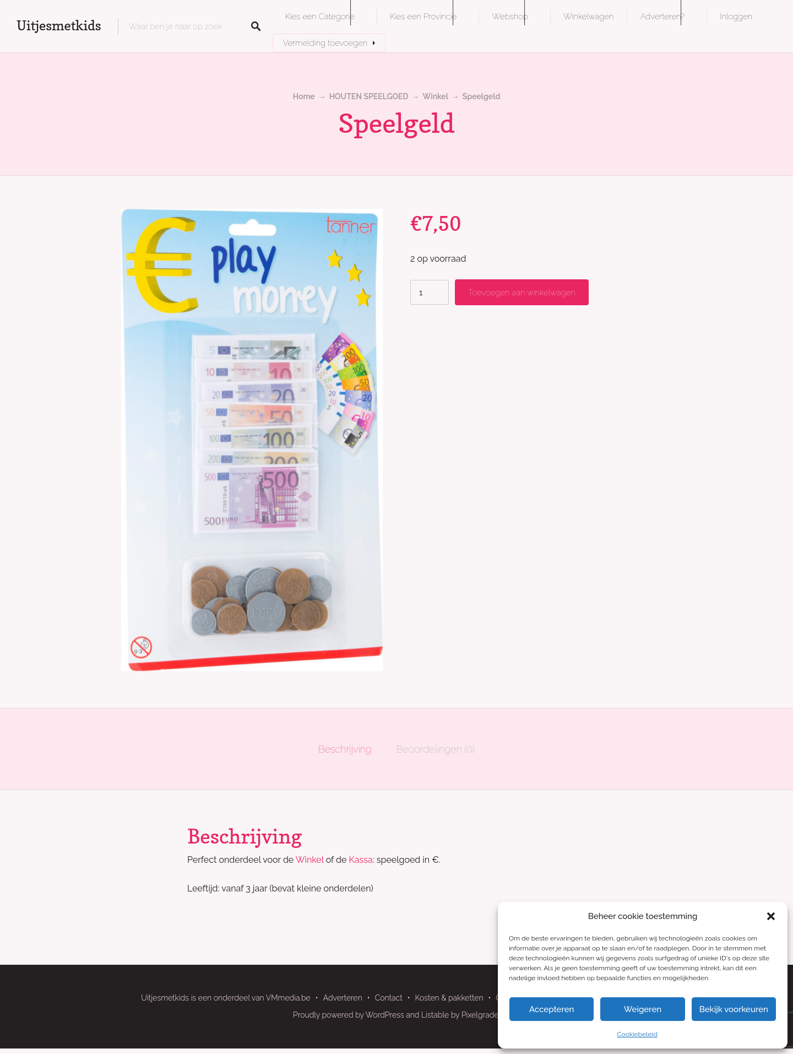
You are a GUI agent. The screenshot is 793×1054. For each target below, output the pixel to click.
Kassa (361, 860)
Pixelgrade (480, 1014)
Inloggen (736, 16)
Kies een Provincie (423, 16)
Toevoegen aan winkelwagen (521, 292)
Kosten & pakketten (449, 997)
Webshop (510, 16)
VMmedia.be (288, 997)
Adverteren (342, 997)
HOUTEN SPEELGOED (369, 96)
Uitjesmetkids (59, 26)
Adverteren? (662, 16)
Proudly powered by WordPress (348, 1014)
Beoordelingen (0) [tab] (436, 749)
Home (304, 96)
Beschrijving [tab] (345, 749)
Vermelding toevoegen (325, 42)
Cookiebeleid (637, 1034)
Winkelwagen (588, 16)
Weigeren (642, 1009)
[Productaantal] (429, 292)
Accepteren (551, 1009)
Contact (389, 997)
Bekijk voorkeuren (733, 1009)
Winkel (435, 96)
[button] (770, 916)
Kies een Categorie (320, 16)
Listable (435, 1014)
